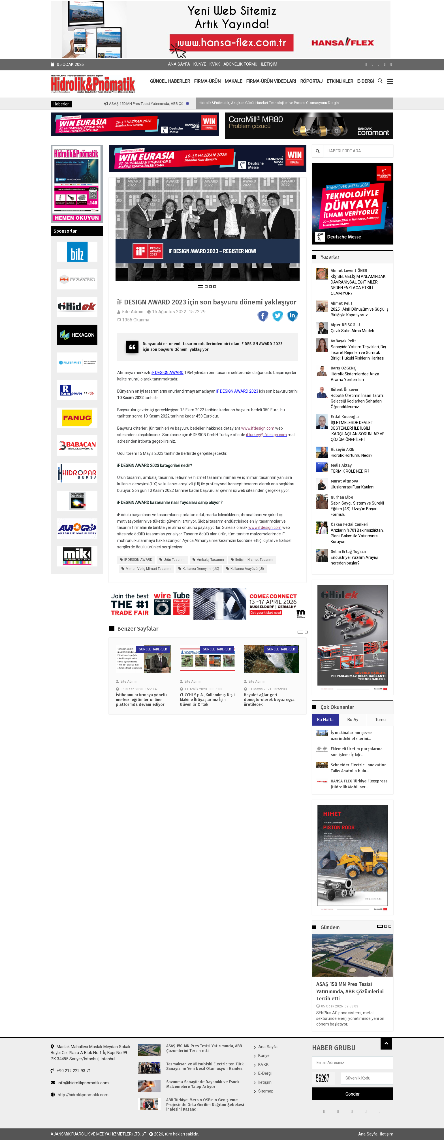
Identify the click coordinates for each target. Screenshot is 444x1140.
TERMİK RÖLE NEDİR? (350, 471)
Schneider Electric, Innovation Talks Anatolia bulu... (359, 768)
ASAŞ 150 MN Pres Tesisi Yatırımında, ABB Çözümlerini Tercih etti (350, 991)
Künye (199, 64)
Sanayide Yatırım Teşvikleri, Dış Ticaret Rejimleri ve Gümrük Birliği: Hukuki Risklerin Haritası (358, 352)
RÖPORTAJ (311, 81)
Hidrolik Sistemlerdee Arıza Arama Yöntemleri (355, 377)
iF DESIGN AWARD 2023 (237, 391)
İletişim (269, 64)
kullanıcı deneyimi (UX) (201, 569)
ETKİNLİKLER (339, 81)
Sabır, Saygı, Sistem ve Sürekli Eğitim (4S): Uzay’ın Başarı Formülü (357, 509)
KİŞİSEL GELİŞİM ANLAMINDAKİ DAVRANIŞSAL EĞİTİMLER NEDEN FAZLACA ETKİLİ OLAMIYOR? (359, 285)
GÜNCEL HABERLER (170, 81)
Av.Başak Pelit (343, 341)
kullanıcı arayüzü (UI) (247, 569)
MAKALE (233, 81)
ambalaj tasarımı (210, 560)
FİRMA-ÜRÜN (207, 81)
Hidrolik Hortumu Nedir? (352, 455)
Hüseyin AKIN (343, 449)
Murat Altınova (344, 481)
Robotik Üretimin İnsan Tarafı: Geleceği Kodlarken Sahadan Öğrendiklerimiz (357, 401)
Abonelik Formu (240, 64)
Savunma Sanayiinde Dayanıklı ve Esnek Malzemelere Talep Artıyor (202, 1084)
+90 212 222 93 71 (71, 1070)
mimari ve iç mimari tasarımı (148, 569)
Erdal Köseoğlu (345, 416)
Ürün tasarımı (174, 560)
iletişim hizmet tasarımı (254, 560)
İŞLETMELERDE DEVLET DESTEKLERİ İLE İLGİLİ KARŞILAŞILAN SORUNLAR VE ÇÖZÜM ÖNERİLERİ (358, 431)
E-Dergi (265, 1073)
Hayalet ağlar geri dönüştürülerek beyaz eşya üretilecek (269, 700)
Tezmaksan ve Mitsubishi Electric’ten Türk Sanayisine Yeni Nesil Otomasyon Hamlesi (205, 1066)
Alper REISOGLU (345, 325)
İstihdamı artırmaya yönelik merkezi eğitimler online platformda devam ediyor (141, 700)
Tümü (380, 719)
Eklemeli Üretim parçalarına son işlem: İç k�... (357, 752)
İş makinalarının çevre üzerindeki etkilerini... (351, 735)
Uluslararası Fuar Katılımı (352, 487)
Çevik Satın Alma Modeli (352, 330)
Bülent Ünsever (345, 389)
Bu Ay (352, 719)
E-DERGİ (365, 81)
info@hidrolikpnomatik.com (80, 1082)
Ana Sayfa (179, 64)
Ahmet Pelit (341, 303)
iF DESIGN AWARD (167, 372)
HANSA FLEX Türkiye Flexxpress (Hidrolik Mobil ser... (359, 784)
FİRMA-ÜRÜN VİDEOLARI (271, 81)
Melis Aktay (341, 465)
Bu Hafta (325, 719)
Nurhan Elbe (342, 497)
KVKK (215, 64)
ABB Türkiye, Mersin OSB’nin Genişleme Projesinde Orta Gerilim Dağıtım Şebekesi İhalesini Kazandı (205, 1105)
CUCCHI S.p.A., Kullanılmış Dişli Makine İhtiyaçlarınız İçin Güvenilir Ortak (207, 700)
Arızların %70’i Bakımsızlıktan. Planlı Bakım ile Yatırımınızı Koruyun (357, 536)
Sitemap (266, 1091)
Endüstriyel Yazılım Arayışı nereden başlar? (354, 560)
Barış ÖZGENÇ (343, 368)
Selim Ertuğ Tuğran (348, 551)
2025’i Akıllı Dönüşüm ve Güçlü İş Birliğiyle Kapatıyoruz (359, 312)
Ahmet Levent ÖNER (349, 270)
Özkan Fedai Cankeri (349, 524)
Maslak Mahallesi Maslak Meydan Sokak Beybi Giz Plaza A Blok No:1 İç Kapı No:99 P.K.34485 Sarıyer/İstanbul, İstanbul (90, 1052)
